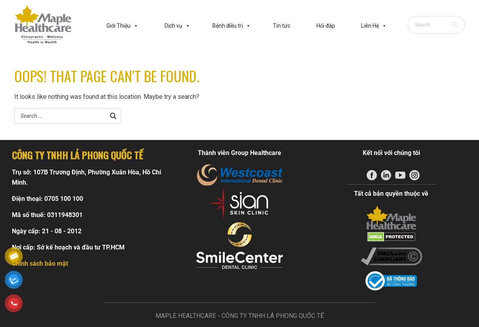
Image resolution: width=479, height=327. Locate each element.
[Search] (455, 25)
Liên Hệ (374, 26)
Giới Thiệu (122, 26)
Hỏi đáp (325, 26)
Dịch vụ (177, 26)
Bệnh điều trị (231, 26)
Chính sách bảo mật (40, 263)
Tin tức (281, 26)
